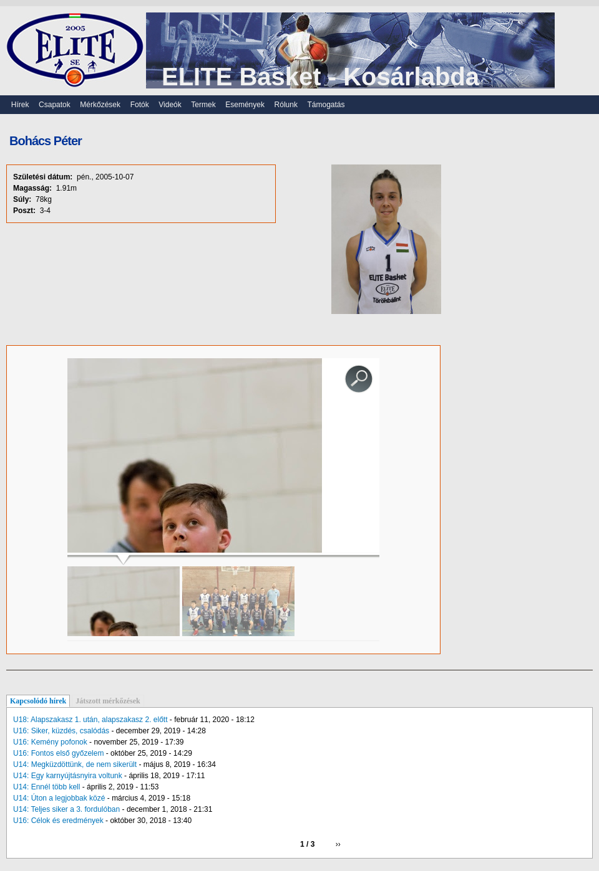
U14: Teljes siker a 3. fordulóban (66, 809)
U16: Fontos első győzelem (58, 753)
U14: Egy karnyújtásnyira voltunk (67, 775)
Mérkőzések (100, 104)
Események (245, 104)
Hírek (20, 104)
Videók (169, 104)
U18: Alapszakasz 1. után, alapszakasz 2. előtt (90, 719)
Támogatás (326, 104)
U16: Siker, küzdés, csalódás (61, 730)
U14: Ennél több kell (46, 787)
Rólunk (286, 104)
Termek (203, 104)
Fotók (139, 104)
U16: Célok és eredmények (58, 820)
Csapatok (55, 104)
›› (338, 844)
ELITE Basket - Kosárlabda (320, 76)
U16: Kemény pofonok (50, 742)
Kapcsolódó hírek (38, 701)
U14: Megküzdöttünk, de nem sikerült (75, 764)
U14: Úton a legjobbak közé (59, 798)
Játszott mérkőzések (107, 701)
